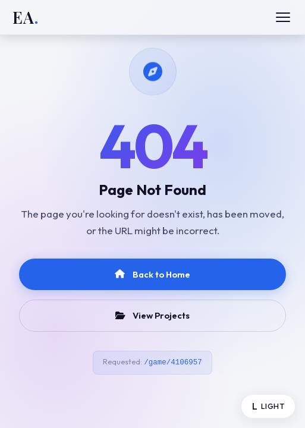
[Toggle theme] (268, 406)
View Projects (152, 315)
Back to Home (152, 274)
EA (25, 17)
